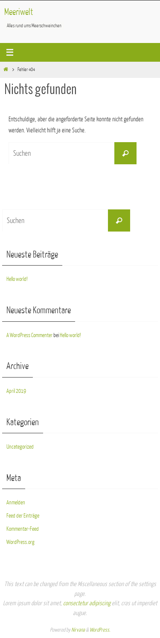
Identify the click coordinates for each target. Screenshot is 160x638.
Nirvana (78, 630)
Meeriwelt (18, 12)
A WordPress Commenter (29, 335)
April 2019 (16, 391)
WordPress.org (20, 542)
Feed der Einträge (22, 515)
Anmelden (15, 502)
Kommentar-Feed (22, 529)
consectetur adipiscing (87, 603)
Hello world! (17, 279)
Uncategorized (20, 446)
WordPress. (100, 630)
